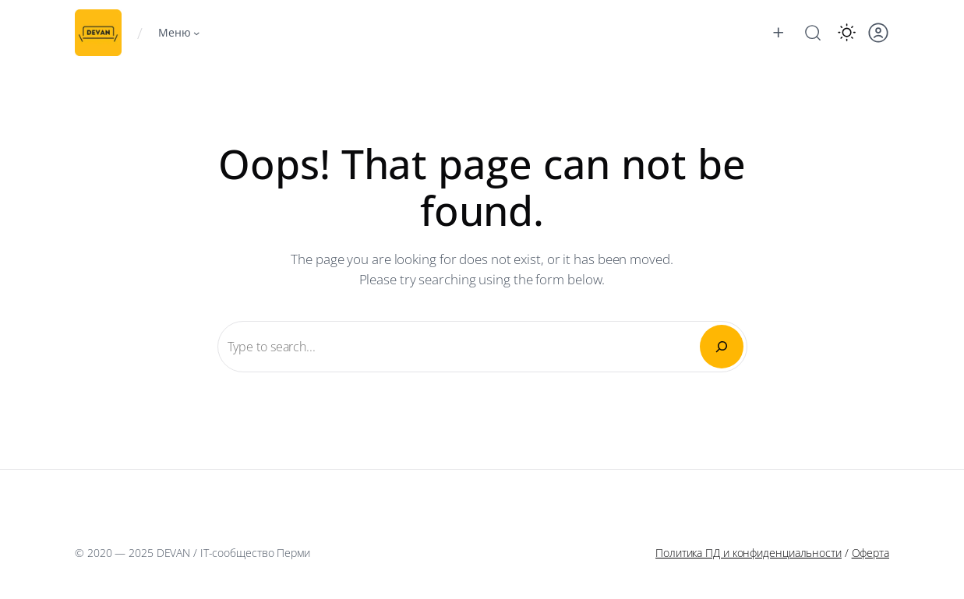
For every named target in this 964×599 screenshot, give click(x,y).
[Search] (721, 346)
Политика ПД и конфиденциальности (748, 552)
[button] (846, 32)
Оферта (870, 552)
